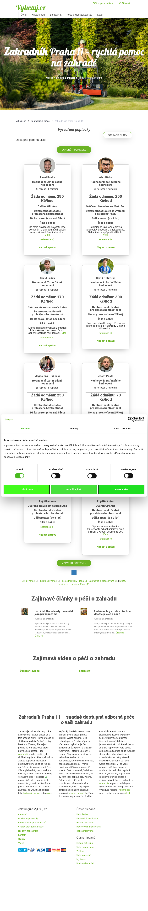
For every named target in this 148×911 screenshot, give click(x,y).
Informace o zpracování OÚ (32, 822)
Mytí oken (81, 859)
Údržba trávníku (29, 670)
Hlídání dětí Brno (85, 843)
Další (101, 14)
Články (21, 839)
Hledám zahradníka (28, 831)
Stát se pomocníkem (103, 3)
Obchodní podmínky (28, 818)
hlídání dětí (124, 790)
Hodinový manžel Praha (89, 826)
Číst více (39, 636)
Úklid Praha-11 (29, 581)
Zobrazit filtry (117, 135)
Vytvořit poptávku (74, 563)
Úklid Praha (82, 814)
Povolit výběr (74, 489)
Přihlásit (124, 3)
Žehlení (80, 851)
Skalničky (84, 670)
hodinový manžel (31, 793)
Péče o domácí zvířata (79, 14)
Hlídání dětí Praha (85, 822)
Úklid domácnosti (85, 847)
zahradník (23, 754)
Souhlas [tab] (25, 428)
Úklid (24, 14)
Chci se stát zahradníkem (31, 826)
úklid (48, 793)
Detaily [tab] (74, 428)
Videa (21, 843)
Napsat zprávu (47, 247)
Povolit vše (121, 489)
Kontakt (22, 835)
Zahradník (55, 14)
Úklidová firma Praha (87, 818)
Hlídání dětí (38, 14)
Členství (22, 814)
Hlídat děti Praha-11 (49, 581)
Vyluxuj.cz (31, 7)
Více (47, 234)
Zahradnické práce (40, 121)
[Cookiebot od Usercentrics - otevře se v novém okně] (130, 419)
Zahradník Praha (85, 831)
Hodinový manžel (85, 863)
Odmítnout (27, 489)
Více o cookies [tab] (122, 428)
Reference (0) (47, 239)
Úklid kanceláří (84, 855)
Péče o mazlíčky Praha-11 (74, 581)
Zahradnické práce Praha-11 (103, 581)
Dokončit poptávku (74, 149)
